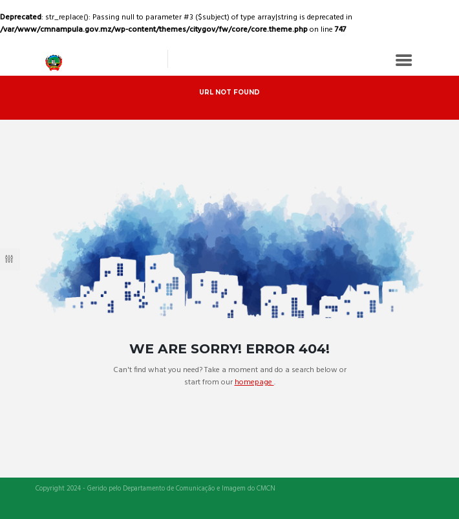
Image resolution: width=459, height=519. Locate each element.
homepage (254, 382)
